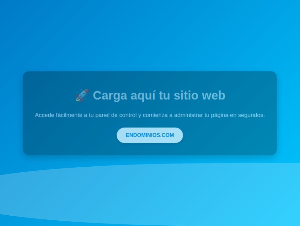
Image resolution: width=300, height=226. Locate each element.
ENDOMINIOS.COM (150, 134)
